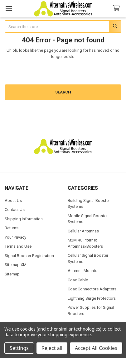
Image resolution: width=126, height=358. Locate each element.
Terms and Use (18, 246)
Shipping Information (24, 219)
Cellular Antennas (83, 231)
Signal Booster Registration (29, 255)
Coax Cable (78, 280)
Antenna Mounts (82, 270)
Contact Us (15, 209)
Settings (19, 348)
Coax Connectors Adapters (92, 289)
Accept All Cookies (96, 348)
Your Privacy (15, 237)
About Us (13, 200)
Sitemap (12, 274)
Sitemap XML (17, 264)
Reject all (51, 348)
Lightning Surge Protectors (92, 298)
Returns (11, 228)
